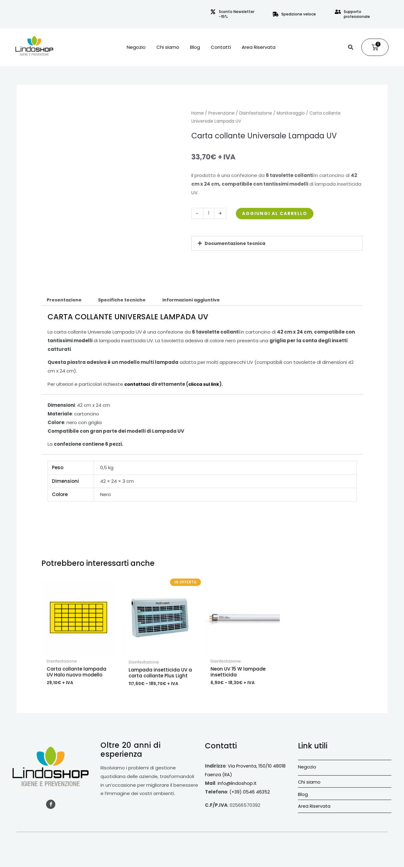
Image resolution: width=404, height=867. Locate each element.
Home (197, 113)
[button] (350, 47)
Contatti (221, 47)
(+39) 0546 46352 (250, 792)
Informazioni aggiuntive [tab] (196, 300)
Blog (195, 47)
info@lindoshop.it (237, 784)
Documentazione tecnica (236, 243)
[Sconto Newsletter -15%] (213, 11)
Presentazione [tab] (65, 300)
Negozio (136, 47)
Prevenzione (221, 113)
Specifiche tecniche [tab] (124, 300)
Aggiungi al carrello (278, 213)
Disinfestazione (255, 113)
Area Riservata (258, 47)
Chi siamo (167, 47)
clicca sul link (206, 384)
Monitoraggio (291, 113)
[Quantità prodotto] (209, 213)
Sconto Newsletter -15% (236, 14)
